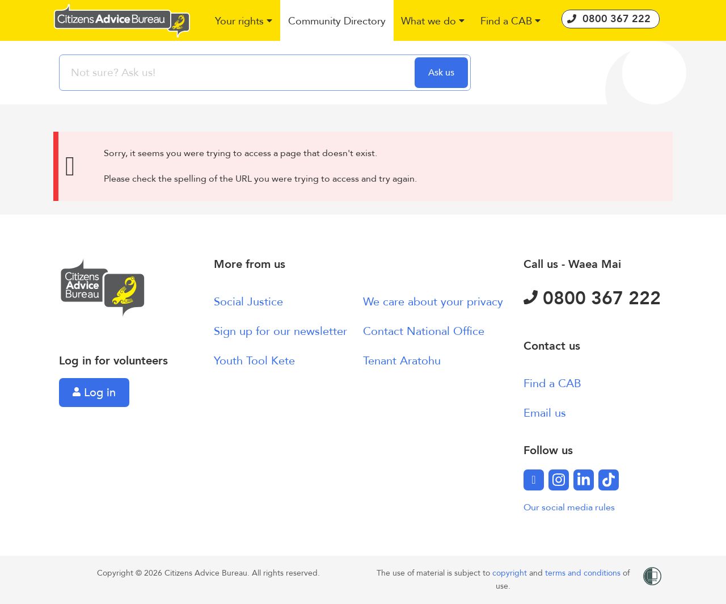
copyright (510, 573)
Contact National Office (423, 331)
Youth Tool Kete (254, 360)
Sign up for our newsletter (280, 331)
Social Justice (248, 301)
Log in (94, 392)
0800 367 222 (592, 298)
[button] (244, 22)
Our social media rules (569, 507)
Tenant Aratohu (402, 360)
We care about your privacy (433, 301)
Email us (545, 413)
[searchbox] (238, 72)
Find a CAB (552, 383)
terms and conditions (584, 573)
